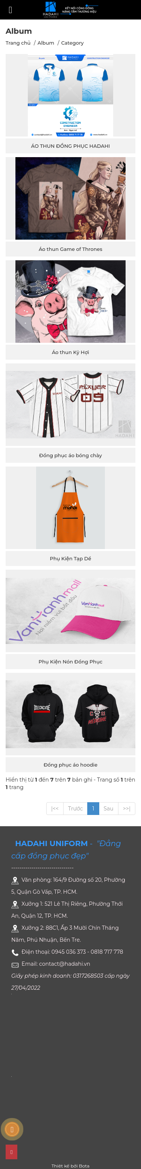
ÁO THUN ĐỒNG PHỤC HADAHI (70, 146)
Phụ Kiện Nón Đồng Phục (71, 662)
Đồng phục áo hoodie (70, 765)
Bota (84, 1166)
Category (72, 43)
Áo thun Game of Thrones (70, 249)
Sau (109, 808)
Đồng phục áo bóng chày (70, 455)
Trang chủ (18, 43)
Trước (75, 808)
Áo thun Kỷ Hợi (70, 352)
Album (46, 43)
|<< (55, 808)
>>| (126, 808)
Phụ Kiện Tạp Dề (70, 558)
